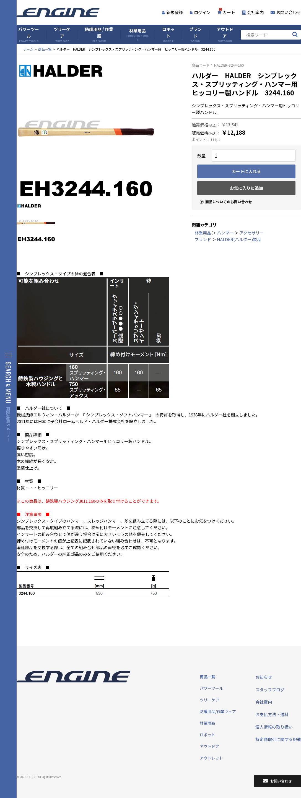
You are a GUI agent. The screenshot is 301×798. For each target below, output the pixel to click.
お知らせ (263, 677)
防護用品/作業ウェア (218, 711)
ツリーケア (62, 35)
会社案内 (253, 12)
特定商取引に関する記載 (278, 739)
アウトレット (211, 758)
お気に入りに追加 (246, 188)
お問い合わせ (286, 12)
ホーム (28, 49)
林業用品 (137, 35)
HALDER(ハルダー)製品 (239, 239)
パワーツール (28, 35)
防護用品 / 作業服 (99, 35)
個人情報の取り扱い (274, 727)
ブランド (195, 35)
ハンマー (225, 233)
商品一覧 (44, 49)
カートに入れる (246, 171)
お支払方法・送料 (272, 714)
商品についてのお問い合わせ (223, 197)
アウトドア (225, 35)
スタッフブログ (269, 689)
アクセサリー (251, 233)
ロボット (168, 35)
